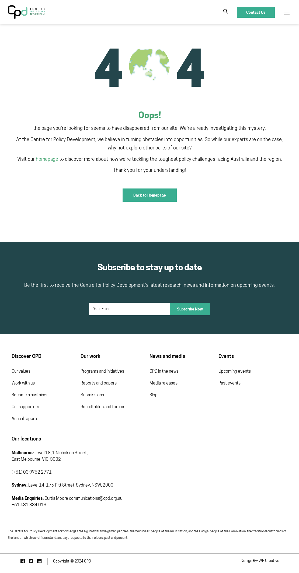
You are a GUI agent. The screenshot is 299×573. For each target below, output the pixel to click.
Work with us (23, 383)
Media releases (164, 383)
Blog (154, 395)
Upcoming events (234, 371)
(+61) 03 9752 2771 (32, 472)
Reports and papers (99, 383)
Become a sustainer (30, 395)
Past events (229, 383)
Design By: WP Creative (260, 561)
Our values (21, 371)
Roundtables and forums (103, 407)
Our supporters (25, 407)
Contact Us (255, 12)
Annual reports (25, 419)
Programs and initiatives (102, 371)
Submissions (92, 395)
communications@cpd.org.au (95, 499)
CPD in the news (164, 371)
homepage (47, 159)
